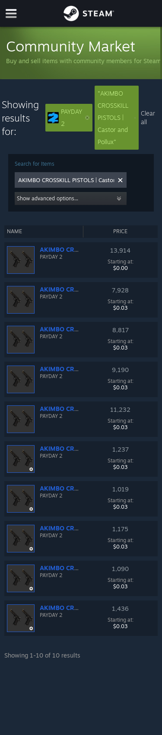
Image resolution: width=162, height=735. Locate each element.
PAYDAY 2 (68, 117)
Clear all (148, 117)
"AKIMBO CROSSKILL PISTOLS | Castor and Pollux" (117, 117)
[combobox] (66, 180)
